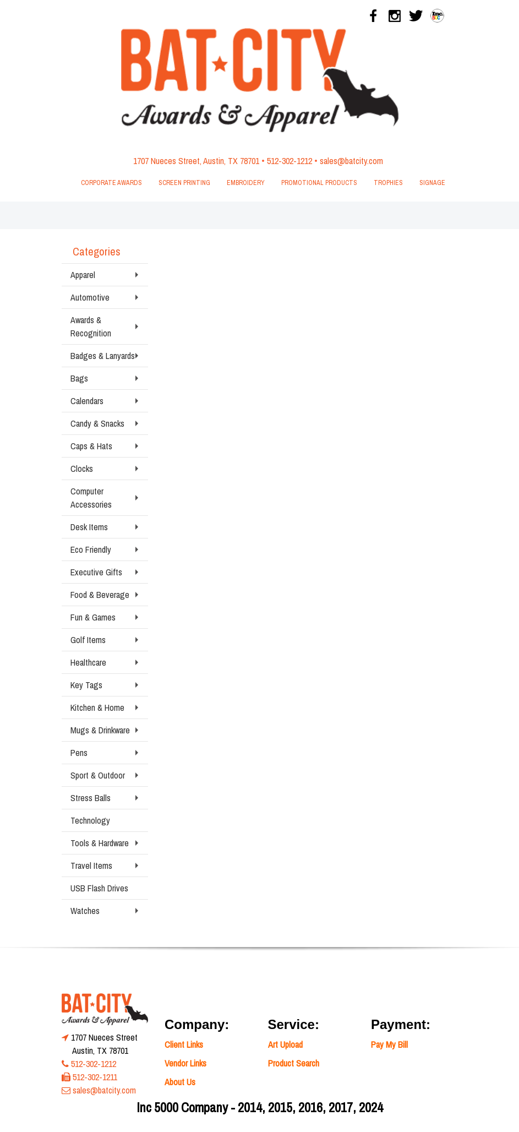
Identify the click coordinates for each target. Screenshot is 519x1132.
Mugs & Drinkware (100, 730)
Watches (85, 911)
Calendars (86, 401)
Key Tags (86, 685)
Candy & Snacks (97, 423)
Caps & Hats (91, 446)
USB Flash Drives (99, 888)
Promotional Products (319, 182)
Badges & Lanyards (102, 356)
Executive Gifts (96, 572)
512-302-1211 (95, 1077)
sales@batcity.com (351, 161)
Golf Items (88, 640)
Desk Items (89, 527)
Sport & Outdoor (97, 775)
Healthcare (88, 662)
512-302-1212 (289, 161)
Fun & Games (93, 617)
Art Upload (285, 1044)
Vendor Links (185, 1063)
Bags (79, 378)
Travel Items (91, 865)
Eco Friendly (90, 549)
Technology (90, 820)
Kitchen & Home (97, 707)
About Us (180, 1082)
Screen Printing (184, 182)
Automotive (90, 297)
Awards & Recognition (90, 326)
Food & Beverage (99, 595)
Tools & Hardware (99, 843)
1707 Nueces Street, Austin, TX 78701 (196, 161)
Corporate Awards (111, 182)
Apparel (82, 275)
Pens (79, 753)
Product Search (293, 1063)
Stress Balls (90, 798)
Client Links (184, 1044)
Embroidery (246, 182)
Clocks (81, 468)
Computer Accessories (91, 497)
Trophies (388, 182)
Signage (432, 182)
